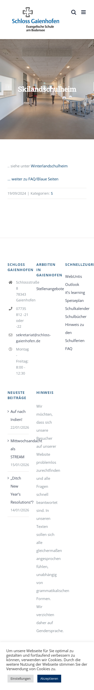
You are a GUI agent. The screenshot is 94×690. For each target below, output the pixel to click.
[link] (36, 19)
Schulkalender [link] (75, 308)
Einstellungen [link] (21, 678)
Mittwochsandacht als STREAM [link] (18, 448)
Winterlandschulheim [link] (49, 165)
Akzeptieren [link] (49, 678)
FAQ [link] (68, 348)
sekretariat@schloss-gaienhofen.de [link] (22, 337)
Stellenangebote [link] (47, 288)
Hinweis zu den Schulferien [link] (74, 332)
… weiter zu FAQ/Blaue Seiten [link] (33, 178)
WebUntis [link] (73, 276)
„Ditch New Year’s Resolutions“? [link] (18, 490)
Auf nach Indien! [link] (18, 415)
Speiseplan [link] (74, 300)
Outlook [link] (72, 284)
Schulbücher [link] (75, 316)
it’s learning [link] (75, 292)
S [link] (52, 193)
